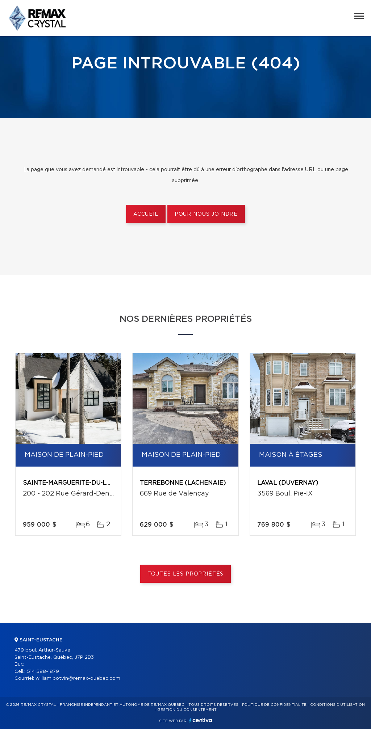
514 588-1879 (43, 671)
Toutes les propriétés (185, 574)
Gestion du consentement (187, 710)
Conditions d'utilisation (337, 705)
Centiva (200, 720)
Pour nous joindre (206, 214)
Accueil (145, 214)
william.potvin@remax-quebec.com (78, 678)
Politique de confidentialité (274, 705)
